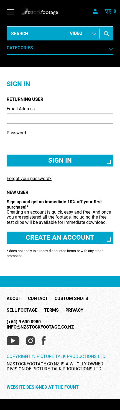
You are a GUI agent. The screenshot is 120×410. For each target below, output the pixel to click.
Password (60, 139)
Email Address (60, 115)
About (14, 298)
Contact (38, 298)
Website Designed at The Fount (43, 387)
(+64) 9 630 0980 (24, 321)
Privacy (74, 310)
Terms (51, 310)
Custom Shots (71, 298)
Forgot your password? (29, 178)
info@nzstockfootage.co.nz (40, 327)
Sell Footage (22, 310)
